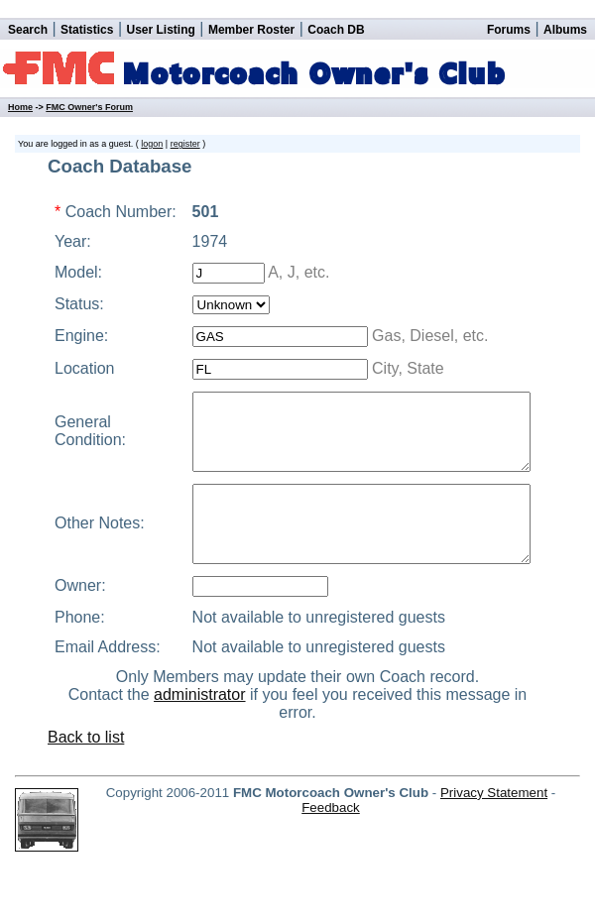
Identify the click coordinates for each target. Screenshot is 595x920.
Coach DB (335, 30)
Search (28, 30)
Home (20, 107)
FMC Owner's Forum (89, 107)
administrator (199, 759)
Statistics (86, 30)
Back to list (86, 802)
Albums (565, 30)
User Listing (160, 30)
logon (152, 144)
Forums (509, 30)
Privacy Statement (493, 858)
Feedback (330, 872)
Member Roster (251, 30)
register (185, 144)
